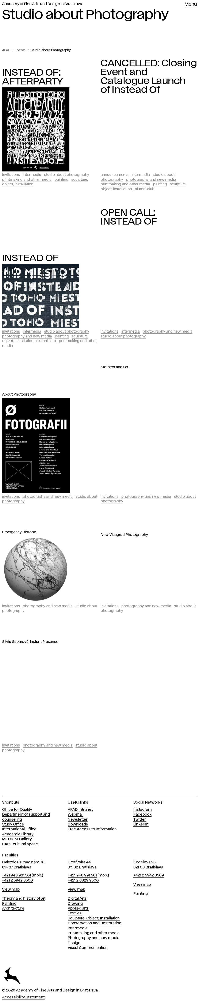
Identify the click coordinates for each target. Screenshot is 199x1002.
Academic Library (18, 834)
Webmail (75, 814)
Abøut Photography (19, 394)
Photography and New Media (151, 179)
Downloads (78, 824)
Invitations (11, 175)
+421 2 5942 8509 (148, 875)
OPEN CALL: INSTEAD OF (129, 217)
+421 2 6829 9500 (83, 880)
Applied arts (78, 908)
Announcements (115, 175)
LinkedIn (141, 824)
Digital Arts (77, 898)
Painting (61, 179)
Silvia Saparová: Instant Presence (30, 641)
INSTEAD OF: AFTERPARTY (32, 77)
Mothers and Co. (115, 367)
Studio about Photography (51, 50)
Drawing (75, 903)
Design (74, 943)
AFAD (6, 50)
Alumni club (144, 189)
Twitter (139, 819)
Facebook (142, 814)
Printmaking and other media (93, 933)
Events (20, 50)
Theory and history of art (23, 898)
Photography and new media (93, 938)
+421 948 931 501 (16, 875)
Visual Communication (88, 948)
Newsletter (78, 819)
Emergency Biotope (19, 532)
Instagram (142, 809)
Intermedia (32, 175)
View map (11, 889)
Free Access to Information (92, 829)
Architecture (13, 908)
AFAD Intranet (80, 809)
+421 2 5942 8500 (17, 880)
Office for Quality (17, 809)
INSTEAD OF (30, 258)
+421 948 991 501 (82, 875)
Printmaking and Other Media (26, 179)
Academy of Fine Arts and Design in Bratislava (42, 4)
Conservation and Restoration (94, 923)
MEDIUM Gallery (17, 839)
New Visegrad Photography (124, 534)
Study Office (13, 824)
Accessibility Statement (23, 997)
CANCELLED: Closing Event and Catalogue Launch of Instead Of (149, 76)
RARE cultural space (20, 844)
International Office (19, 829)
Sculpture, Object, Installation (94, 918)
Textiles (75, 913)
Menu (190, 4)
